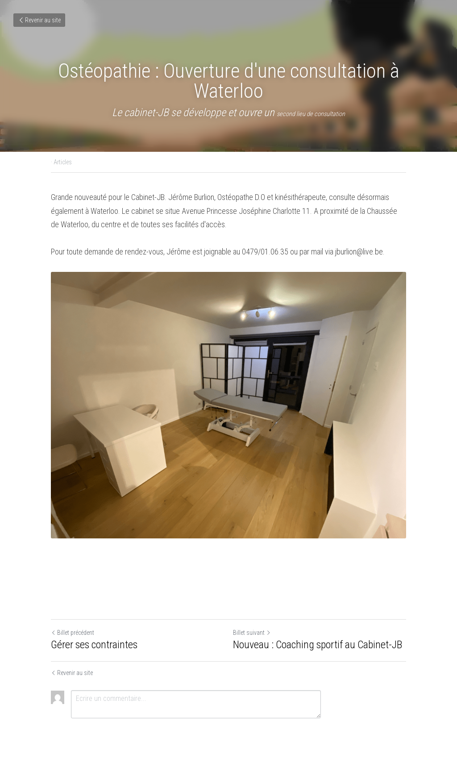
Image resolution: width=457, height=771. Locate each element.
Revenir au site (39, 20)
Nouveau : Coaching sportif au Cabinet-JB (317, 644)
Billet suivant (252, 632)
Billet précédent (72, 632)
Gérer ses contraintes (94, 644)
